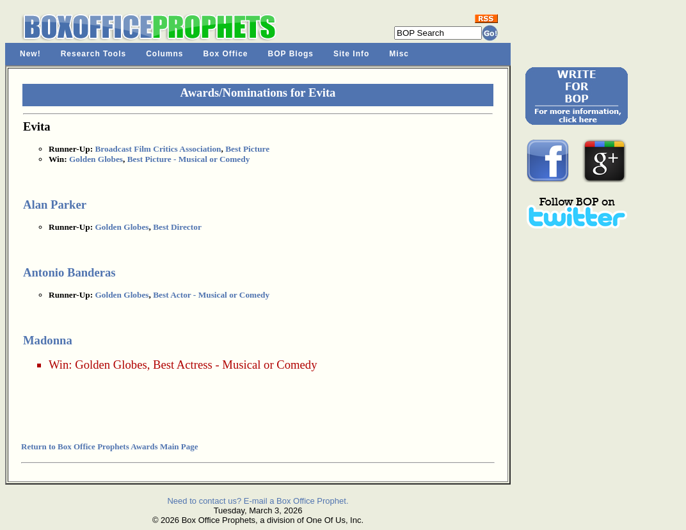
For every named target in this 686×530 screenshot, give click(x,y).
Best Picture (247, 149)
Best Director (177, 227)
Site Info (351, 53)
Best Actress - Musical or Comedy (235, 364)
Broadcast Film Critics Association (158, 149)
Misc (399, 53)
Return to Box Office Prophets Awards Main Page (109, 446)
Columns (164, 53)
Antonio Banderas (69, 272)
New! (30, 53)
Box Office (225, 53)
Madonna (47, 340)
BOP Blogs (291, 53)
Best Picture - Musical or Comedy (188, 159)
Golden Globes (96, 159)
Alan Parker (54, 204)
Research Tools (93, 53)
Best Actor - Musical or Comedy (211, 295)
